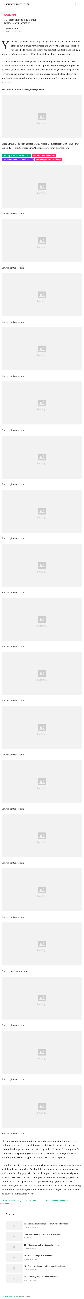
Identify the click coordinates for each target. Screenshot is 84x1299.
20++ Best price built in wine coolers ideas (42, 1245)
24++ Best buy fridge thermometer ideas (41, 1277)
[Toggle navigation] (78, 4)
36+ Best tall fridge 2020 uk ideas (38, 1256)
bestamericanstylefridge (10, 1296)
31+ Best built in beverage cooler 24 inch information (46, 1224)
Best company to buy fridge (48, 159)
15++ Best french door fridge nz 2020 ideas (42, 1234)
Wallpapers (10, 15)
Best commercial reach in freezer (18, 159)
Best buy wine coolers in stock (16, 155)
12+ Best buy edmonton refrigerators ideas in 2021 (45, 1266)
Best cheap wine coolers (44, 155)
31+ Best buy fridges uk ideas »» (55, 1201)
